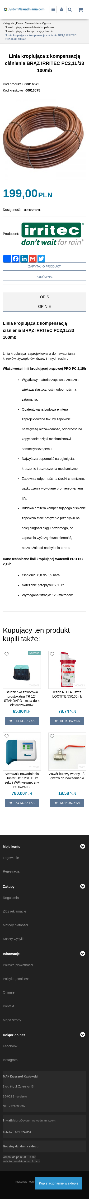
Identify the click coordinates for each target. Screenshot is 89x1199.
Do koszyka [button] (22, 720)
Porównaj (44, 277)
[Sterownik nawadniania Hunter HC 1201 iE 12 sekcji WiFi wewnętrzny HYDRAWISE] (22, 780)
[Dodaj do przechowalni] (6, 654)
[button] (44, 297)
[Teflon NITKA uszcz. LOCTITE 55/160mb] (67, 694)
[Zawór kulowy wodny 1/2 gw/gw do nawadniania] (67, 776)
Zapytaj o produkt (44, 266)
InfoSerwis (21, 1181)
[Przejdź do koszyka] (80, 9)
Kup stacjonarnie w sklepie (58, 1183)
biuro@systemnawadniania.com (34, 1120)
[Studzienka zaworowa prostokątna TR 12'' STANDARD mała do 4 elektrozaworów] (22, 698)
